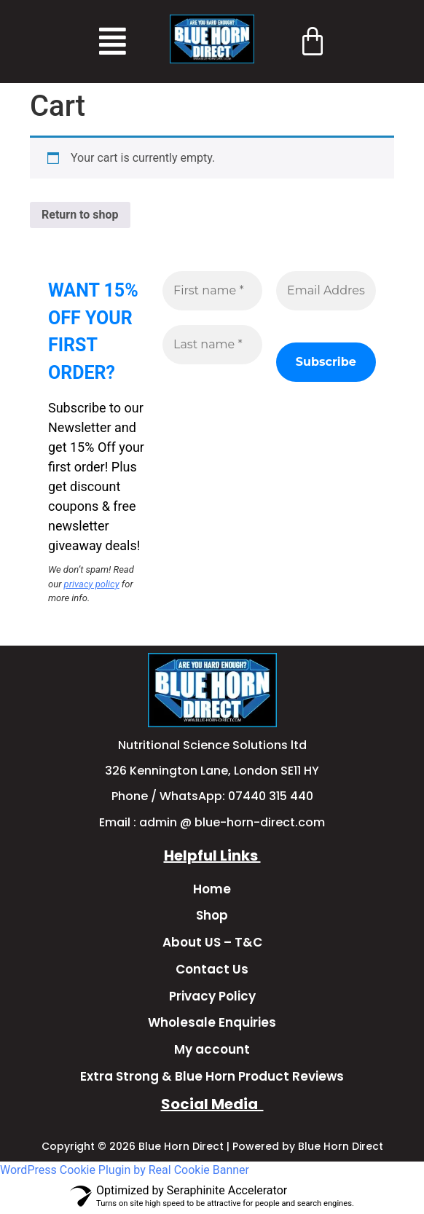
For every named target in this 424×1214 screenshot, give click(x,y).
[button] (112, 41)
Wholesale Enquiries (212, 1022)
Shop (212, 915)
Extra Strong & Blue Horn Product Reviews (212, 1076)
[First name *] (212, 290)
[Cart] (312, 40)
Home (212, 889)
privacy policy (91, 584)
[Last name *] (212, 344)
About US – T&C (212, 942)
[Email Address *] (326, 290)
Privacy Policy (212, 996)
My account (212, 1049)
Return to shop (80, 215)
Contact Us (212, 969)
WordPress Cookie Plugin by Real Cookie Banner (124, 1170)
